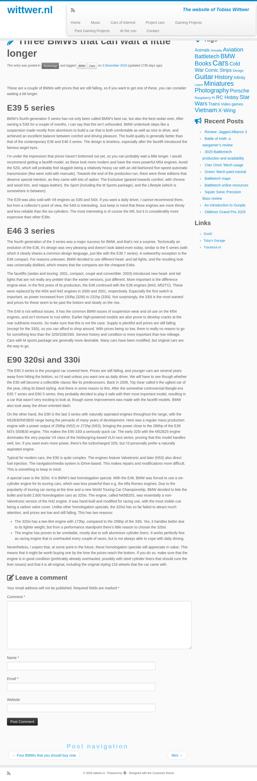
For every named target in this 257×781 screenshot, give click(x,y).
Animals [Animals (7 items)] (202, 50)
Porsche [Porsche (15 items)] (239, 91)
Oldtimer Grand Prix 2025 (225, 212)
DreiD (208, 234)
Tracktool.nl (212, 247)
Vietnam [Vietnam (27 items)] (206, 109)
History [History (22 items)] (223, 77)
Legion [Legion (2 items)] (199, 84)
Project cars (155, 22)
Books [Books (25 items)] (203, 63)
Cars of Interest (123, 22)
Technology (50, 65)
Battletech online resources (226, 185)
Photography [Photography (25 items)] (212, 90)
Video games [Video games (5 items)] (232, 104)
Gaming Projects (188, 22)
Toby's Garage (214, 240)
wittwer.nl (30, 10)
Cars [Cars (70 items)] (221, 63)
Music (95, 22)
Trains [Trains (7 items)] (214, 104)
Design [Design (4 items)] (238, 71)
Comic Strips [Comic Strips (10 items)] (218, 70)
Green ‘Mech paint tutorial (225, 172)
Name (13, 658)
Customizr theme (163, 773)
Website (13, 700)
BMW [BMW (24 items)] (228, 56)
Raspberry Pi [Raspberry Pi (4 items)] (205, 98)
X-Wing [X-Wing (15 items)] (227, 110)
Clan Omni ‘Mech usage (224, 165)
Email (12, 679)
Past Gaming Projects (92, 31)
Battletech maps (218, 178)
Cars (92, 65)
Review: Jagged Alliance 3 (226, 132)
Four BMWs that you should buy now (44, 755)
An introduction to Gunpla (225, 205)
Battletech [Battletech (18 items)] (207, 56)
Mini (177, 755)
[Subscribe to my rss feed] (74, 10)
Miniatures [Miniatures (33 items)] (219, 83)
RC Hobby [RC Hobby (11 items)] (227, 97)
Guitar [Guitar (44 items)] (204, 77)
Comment (16, 597)
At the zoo (128, 31)
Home (75, 22)
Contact (153, 31)
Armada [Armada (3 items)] (216, 50)
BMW (82, 65)
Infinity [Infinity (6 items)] (239, 77)
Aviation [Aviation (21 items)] (233, 49)
